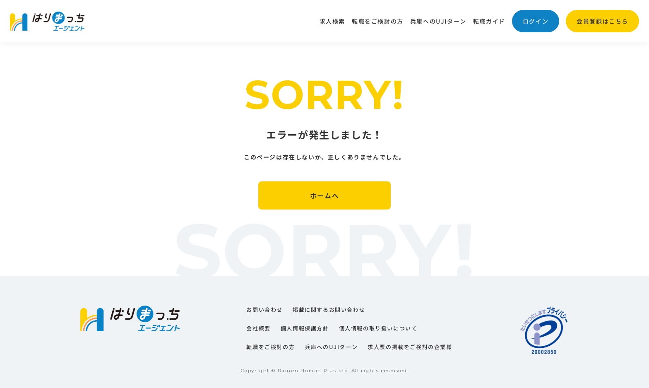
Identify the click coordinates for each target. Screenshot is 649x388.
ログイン (535, 21)
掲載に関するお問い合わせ (329, 309)
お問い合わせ (264, 309)
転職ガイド (489, 21)
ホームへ (324, 195)
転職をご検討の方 (378, 21)
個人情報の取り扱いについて (378, 328)
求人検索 (332, 21)
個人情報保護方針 (305, 328)
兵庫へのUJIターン (438, 21)
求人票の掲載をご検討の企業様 (410, 347)
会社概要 (258, 328)
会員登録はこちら (602, 21)
